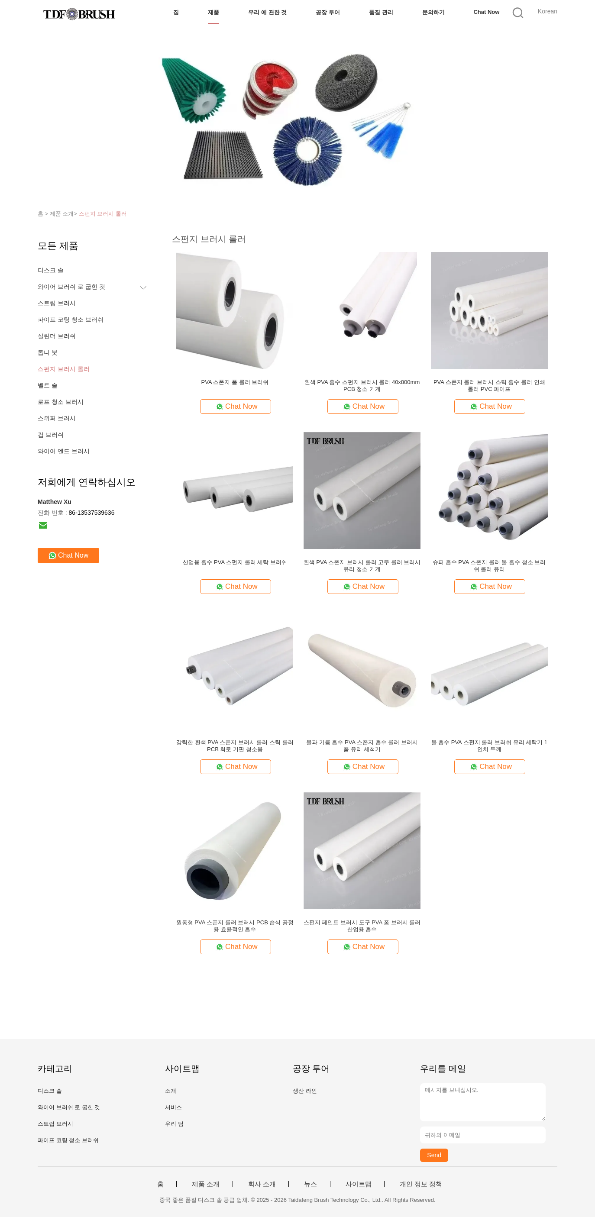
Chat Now (486, 12)
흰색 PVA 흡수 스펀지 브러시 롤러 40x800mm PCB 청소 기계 (362, 385)
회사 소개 (262, 1184)
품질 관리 (381, 12)
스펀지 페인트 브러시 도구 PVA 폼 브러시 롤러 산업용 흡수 (362, 926)
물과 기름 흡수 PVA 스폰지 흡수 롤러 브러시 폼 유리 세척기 (362, 745)
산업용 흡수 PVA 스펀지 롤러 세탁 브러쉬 (235, 562)
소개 (170, 1091)
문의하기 (433, 12)
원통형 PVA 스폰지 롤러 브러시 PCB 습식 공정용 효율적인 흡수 (235, 926)
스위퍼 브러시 (57, 418)
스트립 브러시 (57, 303)
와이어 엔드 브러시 (64, 451)
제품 (213, 12)
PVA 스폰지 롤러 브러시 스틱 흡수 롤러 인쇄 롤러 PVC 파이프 (489, 385)
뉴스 (310, 1184)
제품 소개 (206, 1184)
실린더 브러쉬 (57, 335)
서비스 (173, 1107)
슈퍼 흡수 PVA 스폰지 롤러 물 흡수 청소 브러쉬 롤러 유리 (489, 565)
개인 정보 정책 (421, 1184)
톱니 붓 (48, 352)
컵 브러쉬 (51, 434)
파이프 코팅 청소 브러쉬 (70, 319)
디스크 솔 (51, 270)
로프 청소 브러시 (61, 401)
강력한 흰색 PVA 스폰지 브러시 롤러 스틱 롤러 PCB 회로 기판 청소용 (235, 745)
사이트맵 (359, 1184)
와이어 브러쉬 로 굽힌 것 (71, 286)
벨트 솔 (48, 385)
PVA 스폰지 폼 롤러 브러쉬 (235, 382)
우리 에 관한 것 (267, 12)
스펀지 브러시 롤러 (103, 213)
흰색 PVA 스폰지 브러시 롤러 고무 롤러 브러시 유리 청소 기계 (362, 565)
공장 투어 (328, 12)
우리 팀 (174, 1123)
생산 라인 (305, 1091)
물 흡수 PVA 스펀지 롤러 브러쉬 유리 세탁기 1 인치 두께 (489, 745)
